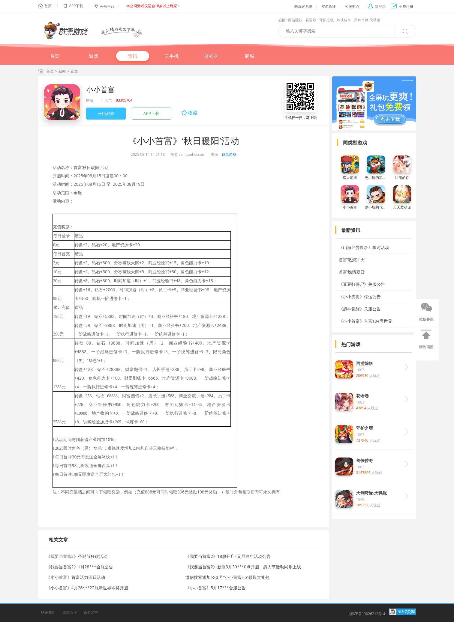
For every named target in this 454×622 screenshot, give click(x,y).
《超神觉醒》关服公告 (360, 309)
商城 (249, 56)
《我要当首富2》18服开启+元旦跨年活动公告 (228, 556)
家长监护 (91, 612)
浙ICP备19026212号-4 (367, 613)
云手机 (171, 56)
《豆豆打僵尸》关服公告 (362, 284)
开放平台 (107, 6)
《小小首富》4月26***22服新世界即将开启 (87, 588)
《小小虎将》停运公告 (360, 296)
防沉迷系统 (303, 6)
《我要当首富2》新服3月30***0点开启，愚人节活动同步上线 (243, 567)
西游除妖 (295, 19)
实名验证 (328, 6)
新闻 (62, 71)
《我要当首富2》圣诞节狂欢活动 (76, 556)
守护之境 (326, 19)
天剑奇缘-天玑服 (367, 19)
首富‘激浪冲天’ (352, 259)
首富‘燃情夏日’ (352, 272)
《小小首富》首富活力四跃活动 (75, 577)
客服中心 (352, 6)
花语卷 (310, 19)
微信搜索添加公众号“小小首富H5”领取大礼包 (227, 577)
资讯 (132, 56)
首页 (48, 5)
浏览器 (210, 56)
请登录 (377, 6)
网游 (89, 100)
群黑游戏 (229, 154)
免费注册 (402, 6)
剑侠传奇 (344, 19)
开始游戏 (106, 113)
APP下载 (151, 113)
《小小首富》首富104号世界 (365, 321)
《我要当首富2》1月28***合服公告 (79, 567)
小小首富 (100, 89)
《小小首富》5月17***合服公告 (215, 588)
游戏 (93, 56)
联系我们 (48, 612)
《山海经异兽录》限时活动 (364, 247)
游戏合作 (69, 612)
